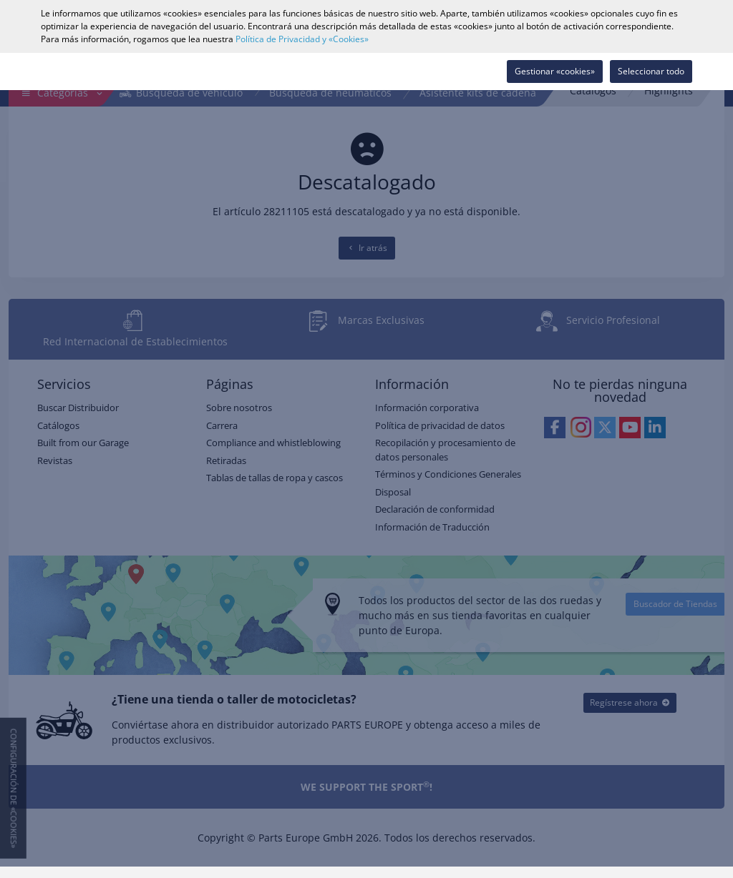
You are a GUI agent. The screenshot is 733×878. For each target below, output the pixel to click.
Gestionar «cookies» (555, 71)
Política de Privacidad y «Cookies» (302, 39)
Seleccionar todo (651, 71)
